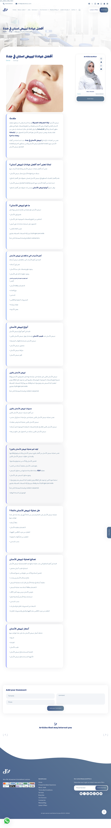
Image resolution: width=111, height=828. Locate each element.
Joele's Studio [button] (64, 10)
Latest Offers (94, 10)
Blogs (10, 32)
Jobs (29, 10)
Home (14, 10)
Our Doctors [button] (43, 10)
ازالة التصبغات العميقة (41, 122)
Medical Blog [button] (54, 10)
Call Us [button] (73, 10)
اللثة (39, 470)
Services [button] (34, 10)
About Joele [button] (21, 10)
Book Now (104, 10)
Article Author (90, 56)
